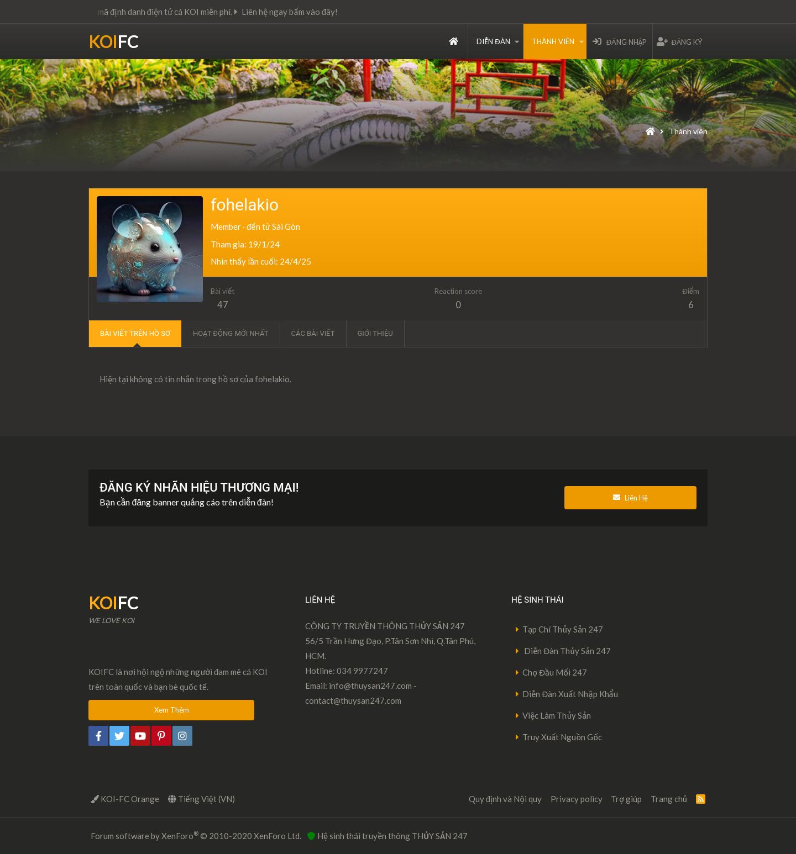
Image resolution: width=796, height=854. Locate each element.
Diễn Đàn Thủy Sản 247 (566, 651)
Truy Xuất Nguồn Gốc (562, 737)
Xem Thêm (171, 709)
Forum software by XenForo (196, 835)
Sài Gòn (286, 226)
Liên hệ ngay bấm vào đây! (315, 12)
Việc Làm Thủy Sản (556, 715)
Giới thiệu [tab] (375, 333)
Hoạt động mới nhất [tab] (231, 333)
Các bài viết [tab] (313, 333)
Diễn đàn (493, 41)
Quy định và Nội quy (505, 799)
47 (222, 304)
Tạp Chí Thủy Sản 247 (562, 629)
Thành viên (553, 41)
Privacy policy (577, 799)
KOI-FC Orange (125, 799)
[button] (517, 41)
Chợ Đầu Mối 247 (554, 672)
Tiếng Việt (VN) (201, 799)
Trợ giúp (626, 799)
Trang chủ (454, 41)
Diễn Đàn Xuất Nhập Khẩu (570, 694)
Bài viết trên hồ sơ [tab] (135, 333)
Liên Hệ (630, 497)
